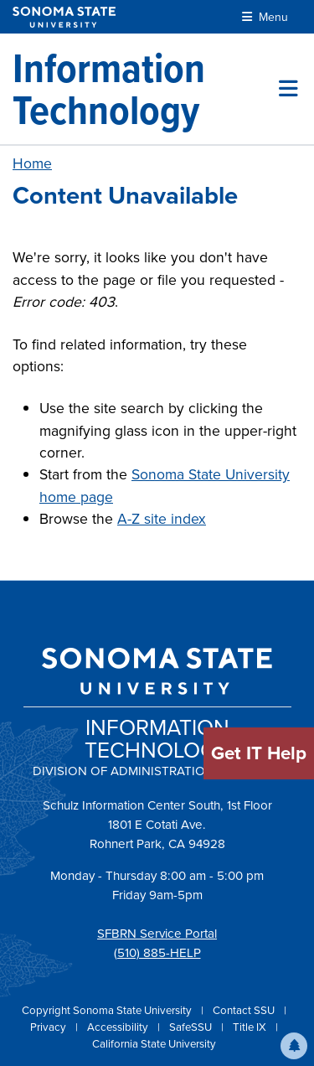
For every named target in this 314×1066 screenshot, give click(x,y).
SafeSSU (191, 1027)
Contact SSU (245, 1010)
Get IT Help (258, 753)
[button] (294, 1045)
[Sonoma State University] (64, 17)
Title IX (251, 1027)
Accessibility (119, 1027)
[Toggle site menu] (288, 89)
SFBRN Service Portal (157, 933)
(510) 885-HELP (157, 953)
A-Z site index (161, 519)
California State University (154, 1044)
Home (32, 163)
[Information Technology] (146, 89)
